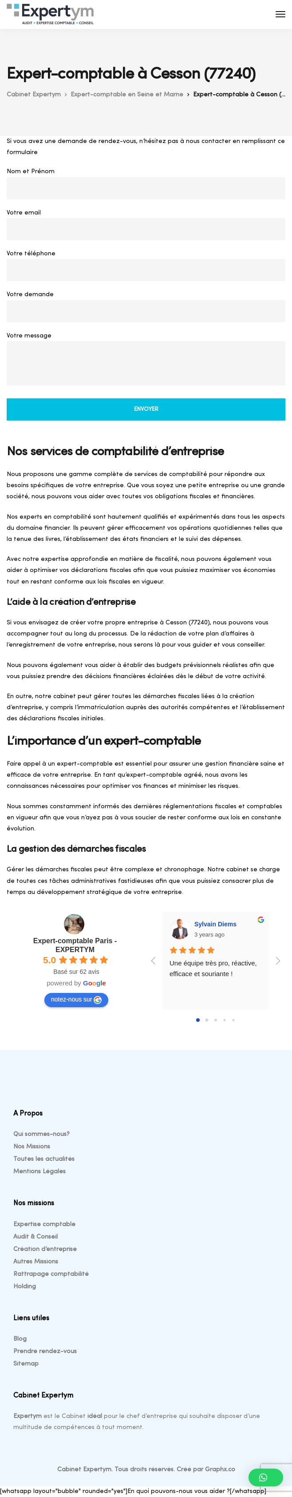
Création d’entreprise (45, 1249)
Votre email (146, 227)
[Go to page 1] (207, 1020)
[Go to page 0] (198, 1020)
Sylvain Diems (215, 924)
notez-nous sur (76, 1000)
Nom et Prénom (146, 185)
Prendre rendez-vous (45, 1351)
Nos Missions (31, 1147)
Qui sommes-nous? (41, 1134)
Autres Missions (35, 1262)
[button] (266, 1477)
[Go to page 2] (215, 1020)
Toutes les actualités (44, 1159)
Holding (24, 1286)
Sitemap (26, 1364)
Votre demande (146, 308)
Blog (20, 1339)
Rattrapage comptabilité (51, 1274)
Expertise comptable (44, 1224)
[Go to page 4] (233, 1020)
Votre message (146, 361)
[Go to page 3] (224, 1020)
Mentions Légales (39, 1171)
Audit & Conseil (35, 1237)
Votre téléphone (146, 268)
